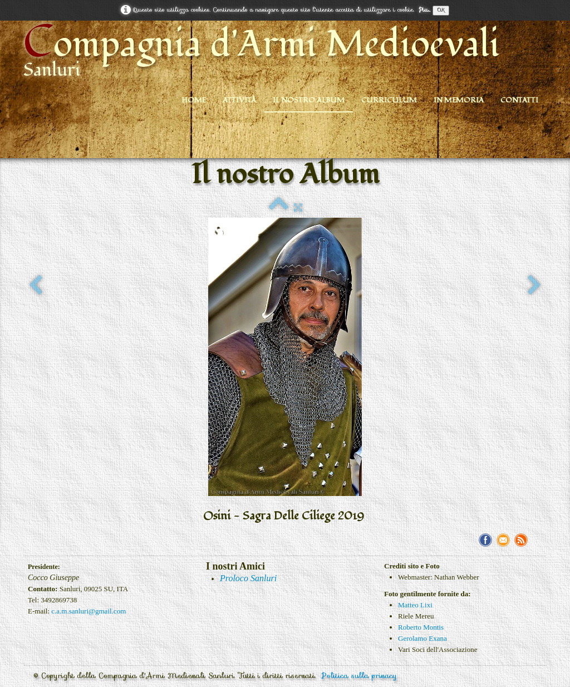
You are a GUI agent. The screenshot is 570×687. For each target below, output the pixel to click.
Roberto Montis (421, 627)
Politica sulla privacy (359, 675)
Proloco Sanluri (248, 578)
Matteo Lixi (415, 605)
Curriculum (389, 100)
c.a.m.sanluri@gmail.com (88, 611)
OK (441, 10)
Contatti (519, 100)
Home (193, 100)
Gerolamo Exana (422, 638)
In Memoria (459, 100)
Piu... (424, 9)
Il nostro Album (309, 100)
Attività (239, 100)
